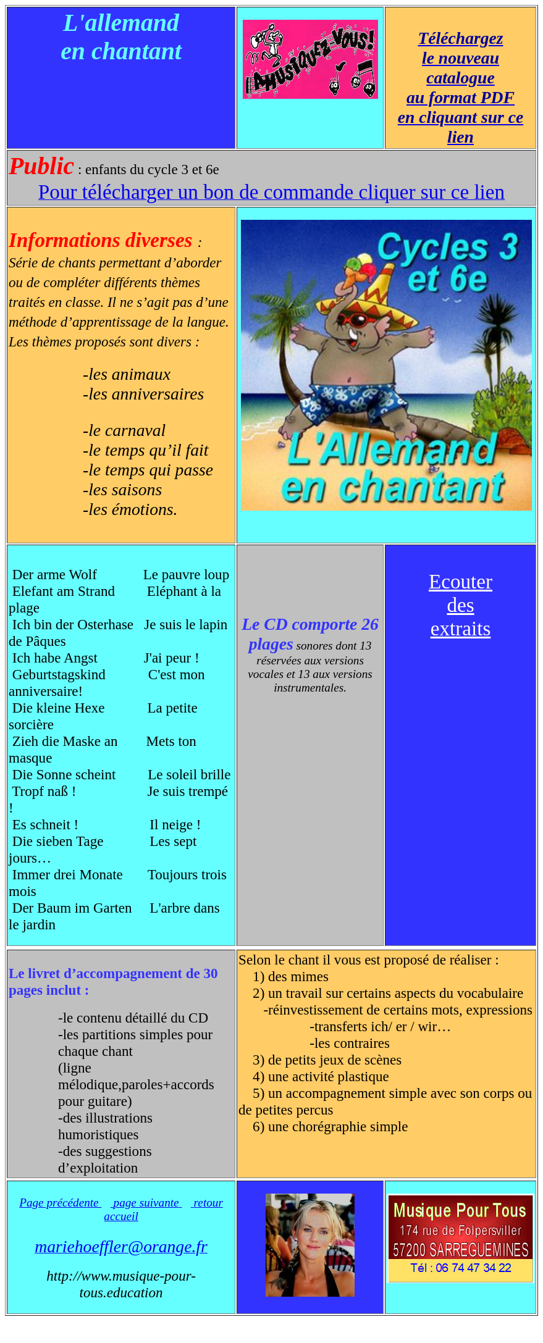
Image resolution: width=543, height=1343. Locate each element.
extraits (461, 628)
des (460, 604)
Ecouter (460, 581)
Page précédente (60, 1202)
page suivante (146, 1202)
